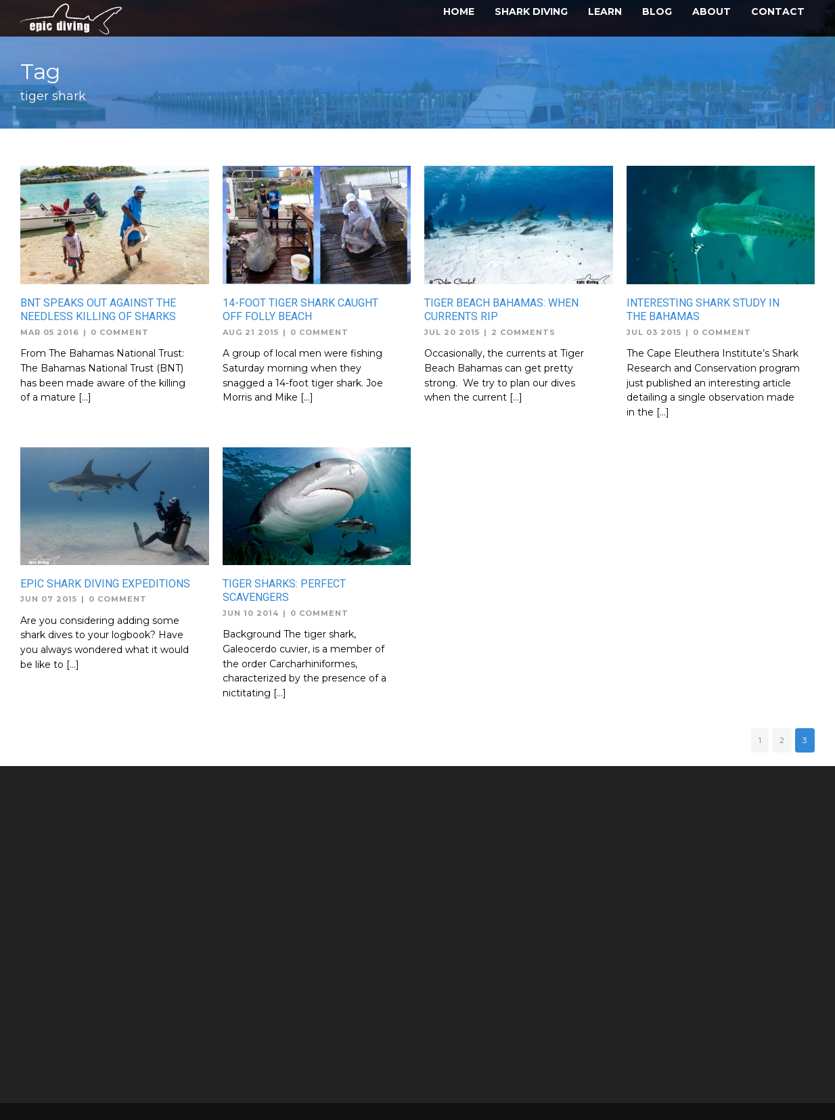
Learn (605, 11)
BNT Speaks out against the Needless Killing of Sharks (98, 309)
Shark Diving (531, 11)
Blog (657, 11)
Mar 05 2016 (49, 332)
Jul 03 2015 (654, 332)
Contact (778, 11)
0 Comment (120, 332)
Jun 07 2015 (48, 599)
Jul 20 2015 (452, 332)
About (711, 11)
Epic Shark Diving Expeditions (105, 583)
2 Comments (523, 332)
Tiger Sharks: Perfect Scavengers (284, 590)
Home (458, 11)
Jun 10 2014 (251, 613)
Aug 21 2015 (251, 332)
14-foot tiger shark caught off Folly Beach (300, 309)
